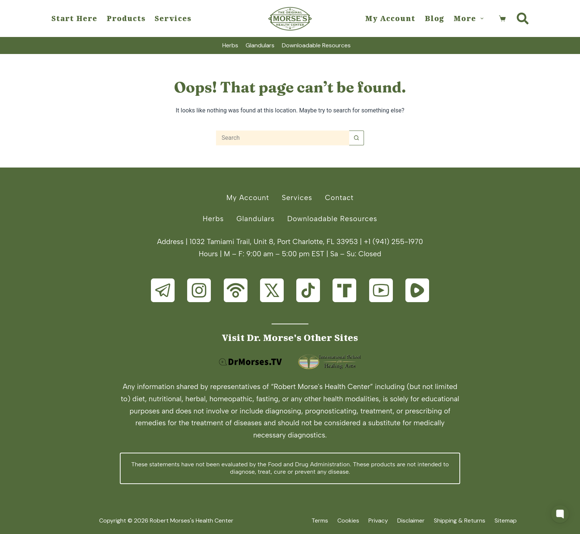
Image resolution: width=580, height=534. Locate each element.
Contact (339, 197)
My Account (390, 18)
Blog (434, 18)
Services (173, 18)
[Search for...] (282, 138)
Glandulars (260, 45)
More (469, 18)
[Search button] (356, 138)
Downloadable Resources (316, 45)
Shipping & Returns (459, 520)
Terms (319, 520)
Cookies (348, 520)
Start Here (74, 18)
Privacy (378, 520)
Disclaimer (411, 520)
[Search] (523, 18)
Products (126, 18)
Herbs (230, 45)
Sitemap (506, 520)
